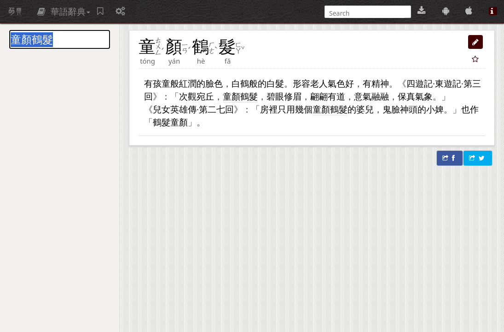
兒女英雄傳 (175, 109)
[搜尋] (367, 13)
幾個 (304, 109)
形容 (301, 83)
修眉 (292, 96)
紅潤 (188, 83)
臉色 (214, 83)
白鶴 (240, 83)
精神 (380, 83)
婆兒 (365, 109)
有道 (336, 96)
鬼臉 (391, 109)
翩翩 (319, 96)
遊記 (424, 83)
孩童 (161, 83)
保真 (406, 96)
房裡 (269, 109)
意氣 (362, 96)
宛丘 (205, 96)
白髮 (275, 83)
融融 (380, 96)
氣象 (424, 96)
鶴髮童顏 (170, 122)
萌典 (15, 11)
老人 (319, 83)
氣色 (336, 83)
